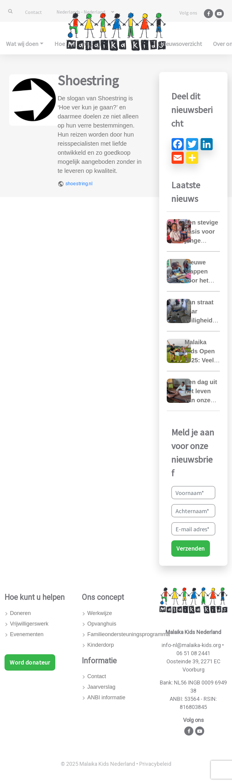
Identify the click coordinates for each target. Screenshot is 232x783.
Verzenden (190, 548)
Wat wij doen (22, 43)
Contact (33, 12)
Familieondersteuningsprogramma (118, 634)
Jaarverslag (101, 687)
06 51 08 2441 (193, 653)
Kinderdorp (100, 645)
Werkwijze (99, 613)
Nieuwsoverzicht (181, 43)
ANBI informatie (106, 697)
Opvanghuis (101, 624)
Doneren (20, 613)
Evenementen (27, 634)
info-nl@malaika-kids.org (191, 645)
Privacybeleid (155, 764)
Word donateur (30, 662)
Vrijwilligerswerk (29, 624)
